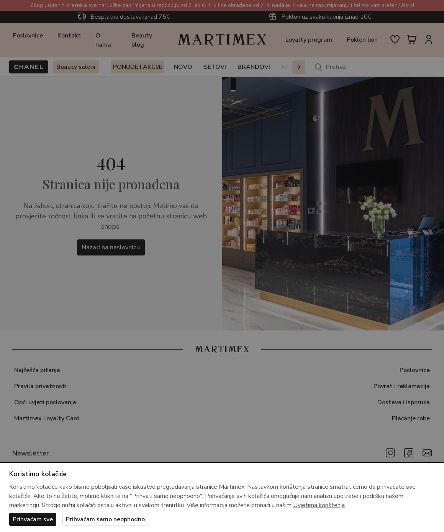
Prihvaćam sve (33, 519)
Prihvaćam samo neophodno (105, 519)
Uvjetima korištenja (319, 505)
